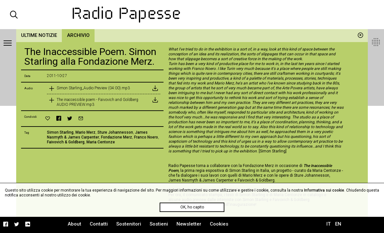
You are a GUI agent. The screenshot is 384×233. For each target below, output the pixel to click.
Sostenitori (128, 224)
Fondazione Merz (116, 137)
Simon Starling (60, 132)
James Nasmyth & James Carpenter (97, 134)
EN (338, 224)
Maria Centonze (100, 142)
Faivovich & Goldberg (66, 142)
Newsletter (188, 224)
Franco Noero (146, 137)
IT (328, 224)
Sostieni (159, 224)
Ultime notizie (39, 35)
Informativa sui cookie (324, 190)
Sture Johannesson (115, 132)
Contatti (99, 224)
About (74, 224)
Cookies (219, 224)
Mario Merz (85, 132)
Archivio (78, 35)
